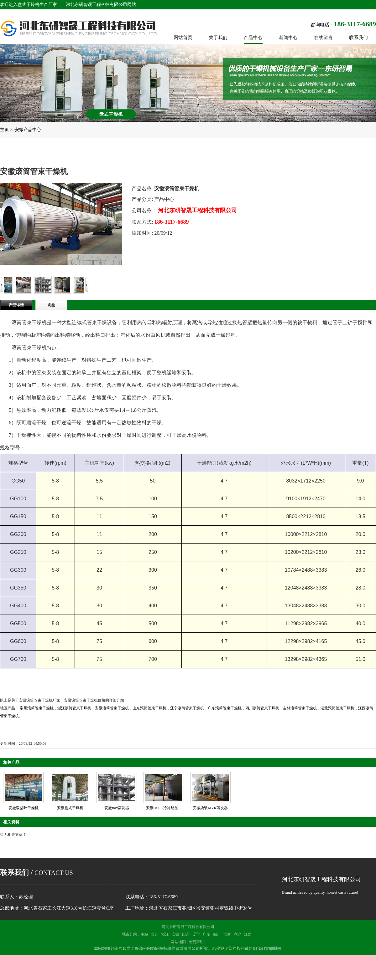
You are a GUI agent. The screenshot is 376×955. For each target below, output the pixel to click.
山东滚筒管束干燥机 (149, 708)
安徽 (175, 934)
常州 (155, 934)
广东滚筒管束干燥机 (225, 708)
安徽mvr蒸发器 (116, 808)
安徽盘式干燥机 (70, 808)
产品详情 (16, 305)
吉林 (227, 934)
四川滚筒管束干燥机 (262, 708)
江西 (248, 934)
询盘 (51, 305)
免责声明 (196, 942)
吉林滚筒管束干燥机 (300, 708)
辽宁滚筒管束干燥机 (187, 708)
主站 (144, 934)
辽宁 (196, 934)
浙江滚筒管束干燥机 (74, 708)
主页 (4, 129)
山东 (186, 934)
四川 (217, 934)
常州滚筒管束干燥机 (37, 708)
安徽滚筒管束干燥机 (112, 708)
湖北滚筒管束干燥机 (337, 708)
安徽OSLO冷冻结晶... (163, 808)
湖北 (237, 934)
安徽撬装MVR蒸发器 (210, 808)
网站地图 (178, 942)
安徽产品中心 (28, 129)
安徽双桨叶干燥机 (23, 808)
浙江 (165, 934)
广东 (206, 934)
